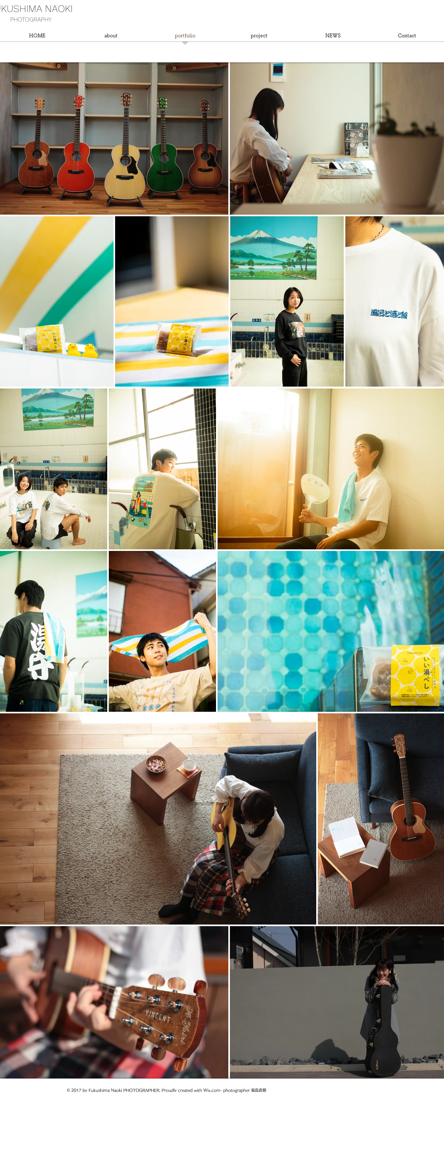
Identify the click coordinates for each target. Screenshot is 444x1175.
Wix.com (211, 1090)
